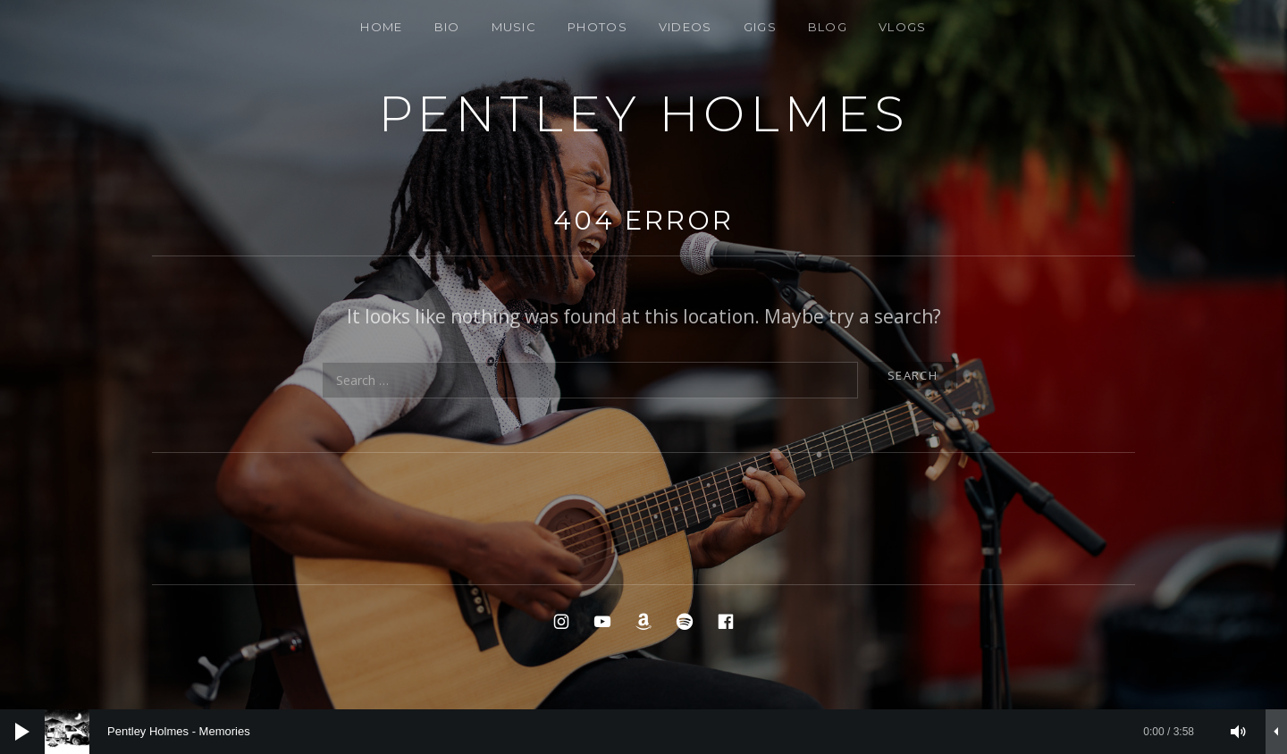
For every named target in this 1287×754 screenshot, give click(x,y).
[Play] (22, 731)
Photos (597, 27)
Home (381, 27)
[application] (643, 731)
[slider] (628, 731)
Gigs (760, 27)
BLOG (827, 27)
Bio (447, 27)
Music (514, 27)
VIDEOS (685, 27)
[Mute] (1238, 731)
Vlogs (903, 27)
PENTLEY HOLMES (644, 114)
